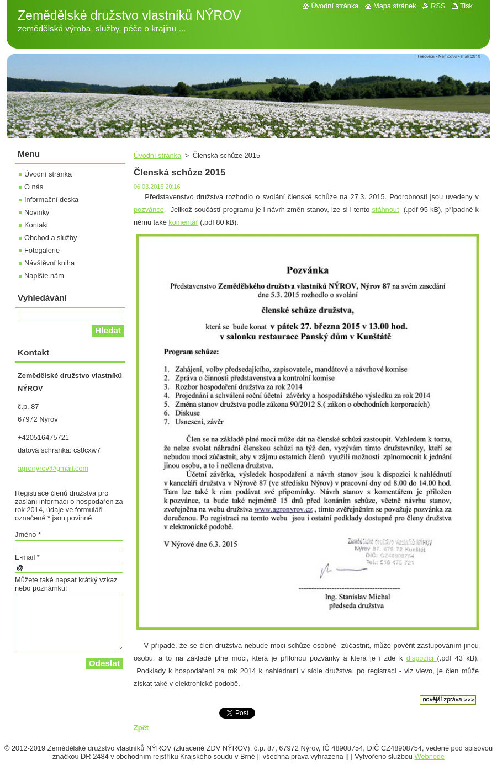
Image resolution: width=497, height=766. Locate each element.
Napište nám (44, 276)
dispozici (421, 658)
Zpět (141, 728)
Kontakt (36, 225)
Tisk (466, 6)
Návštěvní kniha (49, 263)
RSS (438, 6)
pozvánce (149, 209)
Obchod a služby (50, 237)
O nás (33, 187)
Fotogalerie (42, 250)
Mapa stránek (394, 6)
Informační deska (51, 199)
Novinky (37, 212)
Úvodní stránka (157, 155)
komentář (183, 222)
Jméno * (28, 534)
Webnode (430, 756)
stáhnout (385, 209)
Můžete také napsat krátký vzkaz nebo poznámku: (66, 584)
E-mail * (27, 557)
